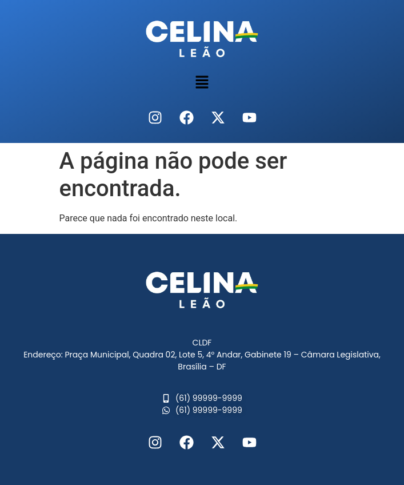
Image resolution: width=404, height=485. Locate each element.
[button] (201, 83)
